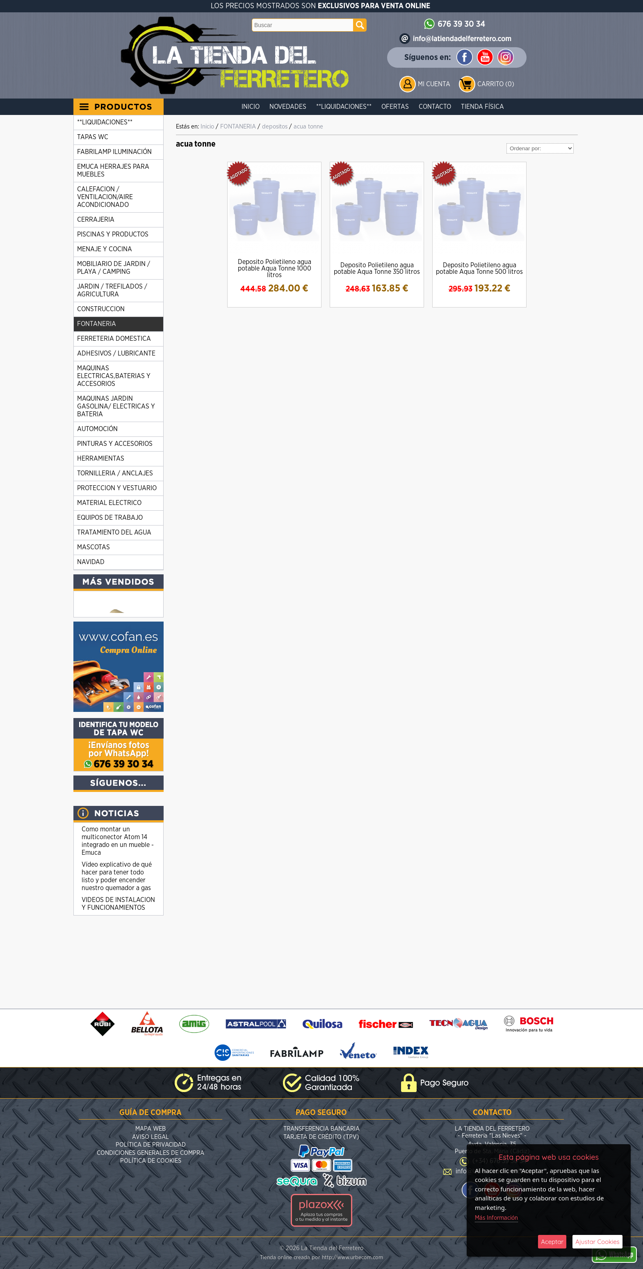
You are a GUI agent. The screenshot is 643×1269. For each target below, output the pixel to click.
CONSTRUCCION (101, 309)
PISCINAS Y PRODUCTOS (112, 234)
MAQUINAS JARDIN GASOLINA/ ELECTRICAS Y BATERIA (116, 406)
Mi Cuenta (434, 84)
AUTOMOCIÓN (97, 429)
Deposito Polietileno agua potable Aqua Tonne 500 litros (479, 268)
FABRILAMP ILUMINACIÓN (114, 152)
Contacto (435, 106)
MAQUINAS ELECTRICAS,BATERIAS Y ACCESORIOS (113, 376)
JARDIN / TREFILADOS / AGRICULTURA (112, 290)
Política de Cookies (150, 1162)
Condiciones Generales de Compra (150, 1154)
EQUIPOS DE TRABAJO (110, 517)
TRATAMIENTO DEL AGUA (114, 532)
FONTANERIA (96, 324)
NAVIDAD (91, 562)
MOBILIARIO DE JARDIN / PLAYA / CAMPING (113, 268)
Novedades (287, 106)
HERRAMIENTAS (100, 458)
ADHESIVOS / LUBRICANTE (116, 353)
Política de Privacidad (151, 1146)
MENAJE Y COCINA (104, 249)
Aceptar (552, 1242)
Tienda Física (482, 106)
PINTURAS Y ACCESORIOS (115, 444)
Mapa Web (150, 1130)
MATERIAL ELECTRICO (109, 503)
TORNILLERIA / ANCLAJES (115, 473)
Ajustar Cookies (597, 1242)
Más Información (496, 1218)
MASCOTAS (93, 547)
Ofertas (395, 106)
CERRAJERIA (95, 219)
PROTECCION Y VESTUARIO (117, 488)
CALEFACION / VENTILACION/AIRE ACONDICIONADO (105, 197)
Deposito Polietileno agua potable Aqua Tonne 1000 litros (274, 268)
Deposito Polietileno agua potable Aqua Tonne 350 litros (377, 268)
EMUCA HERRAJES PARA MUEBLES (113, 170)
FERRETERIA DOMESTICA (114, 338)
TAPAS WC (92, 137)
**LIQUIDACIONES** (344, 106)
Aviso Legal (150, 1138)
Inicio (251, 106)
